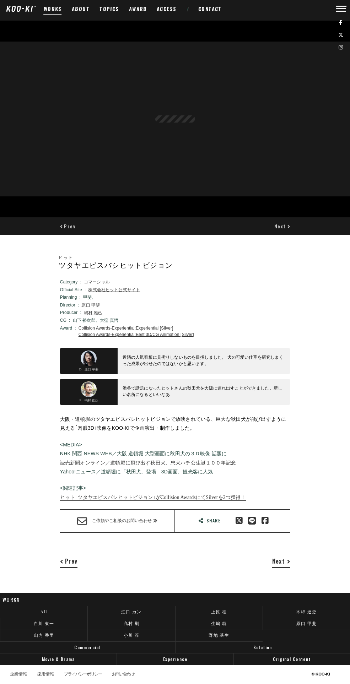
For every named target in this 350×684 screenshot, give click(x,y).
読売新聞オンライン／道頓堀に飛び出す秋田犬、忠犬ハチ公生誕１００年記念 (148, 463)
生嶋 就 (219, 623)
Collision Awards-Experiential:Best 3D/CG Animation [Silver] (136, 334)
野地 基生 (219, 635)
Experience (175, 659)
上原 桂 (219, 611)
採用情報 (45, 674)
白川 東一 (44, 623)
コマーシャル (97, 281)
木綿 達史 (306, 611)
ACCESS (167, 8)
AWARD (138, 8)
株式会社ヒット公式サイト (114, 289)
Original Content (292, 659)
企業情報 (18, 674)
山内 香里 (44, 635)
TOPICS (109, 8)
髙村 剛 (132, 623)
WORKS (53, 8)
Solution (262, 647)
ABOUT (81, 8)
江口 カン (131, 611)
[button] (68, 226)
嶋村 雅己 (93, 312)
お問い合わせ (123, 674)
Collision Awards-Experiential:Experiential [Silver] (126, 328)
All (43, 611)
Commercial (87, 647)
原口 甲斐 (90, 305)
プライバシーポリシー (83, 674)
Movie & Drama (58, 659)
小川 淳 (132, 635)
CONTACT (210, 8)
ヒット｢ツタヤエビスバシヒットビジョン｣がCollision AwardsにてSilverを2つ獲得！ (153, 497)
